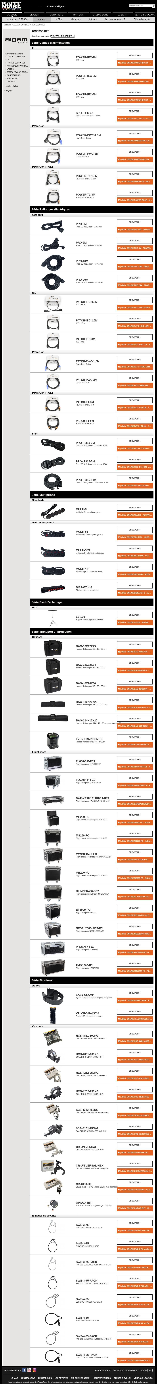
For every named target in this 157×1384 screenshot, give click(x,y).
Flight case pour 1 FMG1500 (87, 966)
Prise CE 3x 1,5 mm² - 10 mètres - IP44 (92, 481)
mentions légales (143, 1378)
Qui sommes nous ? (115, 19)
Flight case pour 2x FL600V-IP (88, 781)
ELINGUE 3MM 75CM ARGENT (89, 1226)
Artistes (93, 19)
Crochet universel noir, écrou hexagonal (92, 1166)
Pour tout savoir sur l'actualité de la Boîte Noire (128, 1370)
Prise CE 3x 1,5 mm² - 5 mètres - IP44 (91, 462)
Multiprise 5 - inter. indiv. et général (90, 551)
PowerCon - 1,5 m (88, 136)
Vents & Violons (145, 14)
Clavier (34, 14)
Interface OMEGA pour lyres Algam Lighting (93, 1204)
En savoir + (134, 55)
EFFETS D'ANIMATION (16, 57)
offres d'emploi (122, 1378)
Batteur (78, 14)
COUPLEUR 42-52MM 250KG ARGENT (92, 1111)
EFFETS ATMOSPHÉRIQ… (16, 72)
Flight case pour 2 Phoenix (87, 948)
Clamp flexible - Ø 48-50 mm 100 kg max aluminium (97, 1185)
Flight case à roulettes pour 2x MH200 (91, 818)
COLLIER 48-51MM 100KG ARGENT (91, 1037)
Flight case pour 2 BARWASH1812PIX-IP (93, 799)
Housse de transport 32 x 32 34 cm (90, 666)
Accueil (12, 14)
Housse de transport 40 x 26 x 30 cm (91, 684)
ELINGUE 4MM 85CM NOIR (87, 1319)
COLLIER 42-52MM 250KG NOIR (89, 1092)
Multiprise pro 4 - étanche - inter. (89, 570)
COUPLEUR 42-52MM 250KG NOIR (91, 1129)
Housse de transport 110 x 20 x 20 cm (91, 703)
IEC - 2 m (86, 77)
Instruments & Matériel (17, 19)
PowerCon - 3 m (87, 155)
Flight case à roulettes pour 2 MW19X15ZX (93, 855)
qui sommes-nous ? (80, 1378)
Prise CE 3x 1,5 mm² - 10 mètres (89, 262)
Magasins (75, 19)
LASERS (10, 69)
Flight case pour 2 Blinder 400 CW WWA (92, 892)
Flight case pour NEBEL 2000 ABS (90, 929)
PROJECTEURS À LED (16, 63)
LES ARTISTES (61, 1378)
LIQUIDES (11, 81)
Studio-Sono (100, 14)
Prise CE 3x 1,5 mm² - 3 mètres (89, 225)
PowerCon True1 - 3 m (85, 195)
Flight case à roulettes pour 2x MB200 (91, 874)
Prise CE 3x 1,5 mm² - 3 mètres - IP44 (91, 444)
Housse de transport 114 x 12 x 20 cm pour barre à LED (99, 721)
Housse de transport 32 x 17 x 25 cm (91, 647)
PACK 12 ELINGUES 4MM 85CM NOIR (92, 1356)
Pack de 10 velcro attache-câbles (89, 1014)
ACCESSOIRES (13, 78)
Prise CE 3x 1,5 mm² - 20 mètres (89, 281)
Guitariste (56, 14)
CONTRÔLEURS (13, 75)
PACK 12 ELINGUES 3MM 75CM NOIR (92, 1281)
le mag (14, 1378)
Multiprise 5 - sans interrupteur (88, 510)
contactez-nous (102, 1378)
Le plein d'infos (12, 86)
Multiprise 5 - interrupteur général (89, 533)
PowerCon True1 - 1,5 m (87, 177)
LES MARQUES (45, 1378)
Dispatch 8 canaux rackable (87, 588)
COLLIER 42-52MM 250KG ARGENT (91, 1074)
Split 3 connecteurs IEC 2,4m (88, 114)
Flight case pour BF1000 (86, 911)
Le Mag (58, 19)
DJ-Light (123, 14)
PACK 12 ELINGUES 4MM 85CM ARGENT (93, 1337)
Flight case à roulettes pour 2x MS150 (91, 836)
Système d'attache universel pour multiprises (94, 996)
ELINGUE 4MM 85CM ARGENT (89, 1300)
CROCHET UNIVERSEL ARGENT (90, 1148)
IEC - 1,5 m (87, 321)
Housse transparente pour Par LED (90, 740)
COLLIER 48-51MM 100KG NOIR (89, 1055)
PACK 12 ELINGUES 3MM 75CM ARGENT (93, 1263)
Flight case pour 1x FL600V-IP (88, 762)
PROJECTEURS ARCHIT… (16, 66)
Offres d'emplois (142, 19)
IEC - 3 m (86, 95)
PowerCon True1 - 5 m (85, 422)
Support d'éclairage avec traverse (89, 618)
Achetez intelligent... (56, 6)
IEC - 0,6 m (87, 303)
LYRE (9, 60)
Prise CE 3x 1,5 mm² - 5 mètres (89, 243)
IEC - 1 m (86, 58)
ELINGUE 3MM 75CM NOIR (87, 1244)
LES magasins (28, 1378)
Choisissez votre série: (40, 36)
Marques (42, 19)
